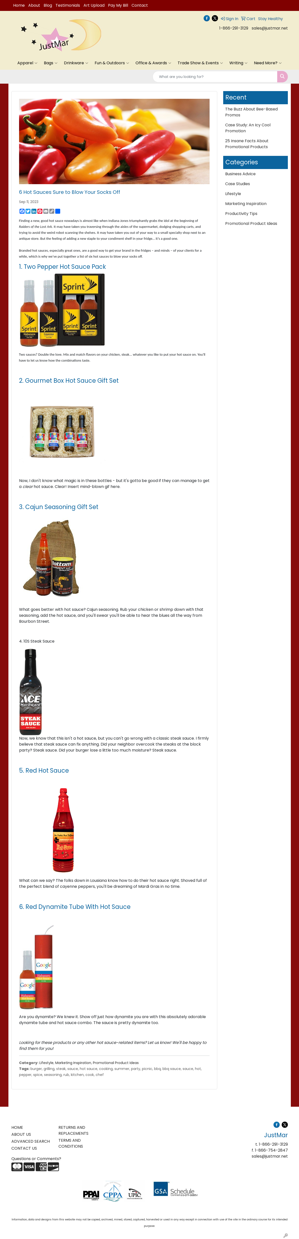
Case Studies (237, 184)
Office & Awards (153, 63)
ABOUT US (21, 1134)
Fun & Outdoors (112, 63)
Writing (238, 63)
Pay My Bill (118, 5)
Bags (50, 63)
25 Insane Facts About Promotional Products (247, 144)
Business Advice (240, 174)
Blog (48, 5)
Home (19, 5)
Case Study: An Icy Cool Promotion (248, 128)
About (34, 5)
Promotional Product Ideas (116, 1062)
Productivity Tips (241, 213)
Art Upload (94, 5)
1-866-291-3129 (233, 28)
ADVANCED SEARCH (30, 1141)
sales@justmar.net (270, 28)
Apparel (27, 63)
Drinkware (76, 63)
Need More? (268, 63)
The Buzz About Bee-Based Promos (251, 112)
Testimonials (67, 5)
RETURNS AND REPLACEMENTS (73, 1130)
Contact (140, 5)
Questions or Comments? (36, 1159)
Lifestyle (46, 1062)
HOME (17, 1127)
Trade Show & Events (200, 63)
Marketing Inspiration (73, 1062)
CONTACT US (24, 1148)
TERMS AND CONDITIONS (70, 1143)
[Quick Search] (215, 76)
